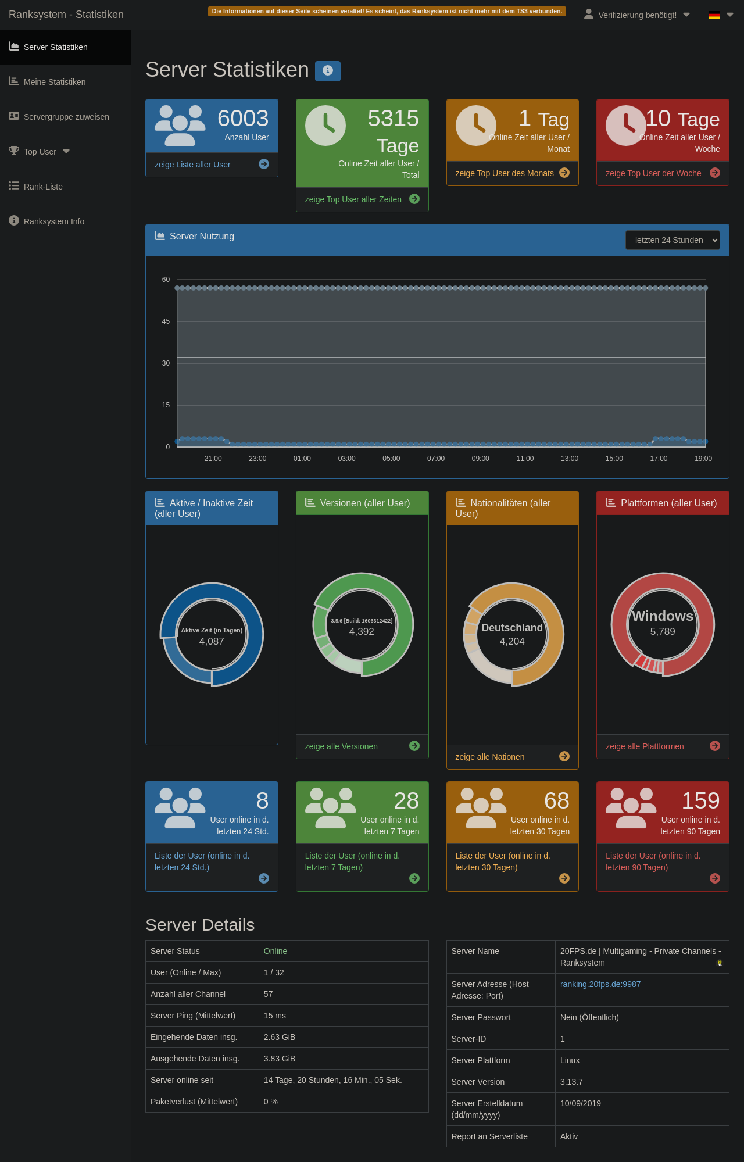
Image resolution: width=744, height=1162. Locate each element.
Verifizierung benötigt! (638, 14)
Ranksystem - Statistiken (66, 14)
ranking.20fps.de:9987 (600, 984)
